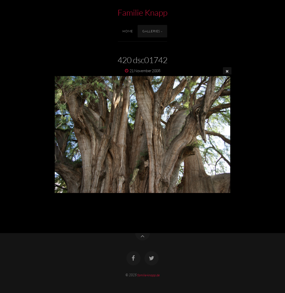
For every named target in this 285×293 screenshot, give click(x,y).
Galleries (151, 31)
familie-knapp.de (148, 275)
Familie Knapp (142, 12)
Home (127, 31)
